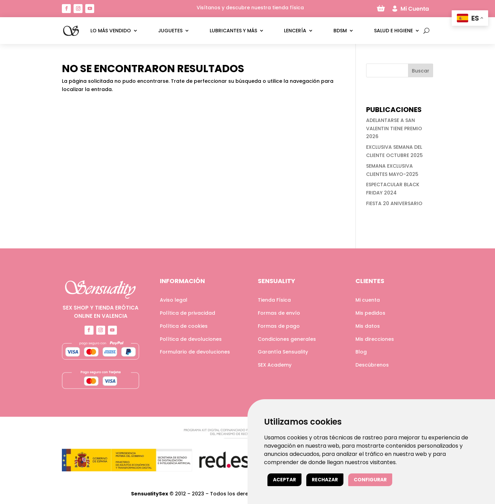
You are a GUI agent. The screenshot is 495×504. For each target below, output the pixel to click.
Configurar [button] (370, 479)
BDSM (340, 30)
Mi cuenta (367, 299)
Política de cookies (184, 326)
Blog (361, 351)
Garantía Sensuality (283, 351)
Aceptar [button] (284, 479)
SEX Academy (275, 364)
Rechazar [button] (325, 479)
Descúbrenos (372, 364)
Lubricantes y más (233, 30)
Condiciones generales (287, 339)
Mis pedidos (370, 313)
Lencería (295, 30)
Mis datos (367, 326)
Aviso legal (173, 299)
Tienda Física (274, 299)
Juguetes (170, 30)
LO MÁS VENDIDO (110, 30)
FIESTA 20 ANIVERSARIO (394, 203)
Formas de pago (279, 326)
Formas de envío (279, 313)
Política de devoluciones (191, 339)
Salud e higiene (393, 30)
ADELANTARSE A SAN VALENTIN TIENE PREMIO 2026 (394, 128)
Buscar (420, 70)
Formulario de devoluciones (195, 351)
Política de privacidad (187, 313)
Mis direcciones (374, 339)
